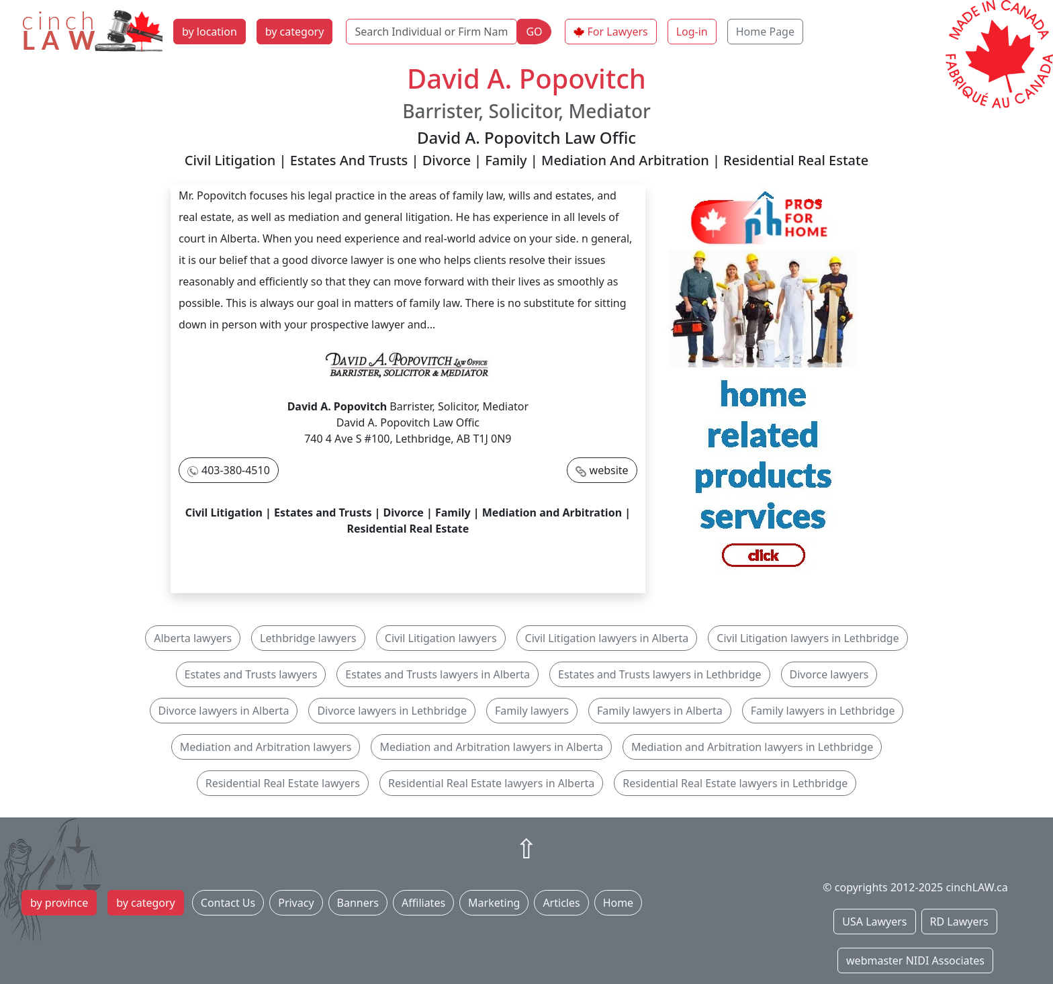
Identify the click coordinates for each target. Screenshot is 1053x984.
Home (618, 902)
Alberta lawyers (193, 638)
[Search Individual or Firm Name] (431, 31)
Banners (358, 902)
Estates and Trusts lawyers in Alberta (437, 674)
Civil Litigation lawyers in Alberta (607, 638)
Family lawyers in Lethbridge (823, 710)
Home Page (765, 31)
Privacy (296, 902)
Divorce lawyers (829, 674)
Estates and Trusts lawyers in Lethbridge (659, 674)
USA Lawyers (874, 921)
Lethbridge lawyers (308, 638)
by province (59, 902)
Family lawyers (532, 710)
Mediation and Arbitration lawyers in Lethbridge (752, 747)
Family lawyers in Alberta (660, 710)
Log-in (692, 31)
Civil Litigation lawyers (441, 638)
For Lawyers (618, 31)
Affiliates (423, 902)
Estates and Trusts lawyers (251, 674)
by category (294, 31)
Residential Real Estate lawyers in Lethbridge (735, 783)
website (609, 470)
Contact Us (228, 902)
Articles (561, 902)
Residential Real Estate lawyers (282, 783)
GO (534, 31)
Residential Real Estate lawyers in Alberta (491, 783)
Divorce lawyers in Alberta (223, 710)
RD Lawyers (959, 921)
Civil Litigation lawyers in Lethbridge (808, 638)
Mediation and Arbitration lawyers (266, 747)
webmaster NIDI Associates (915, 960)
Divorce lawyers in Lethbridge (392, 710)
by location (209, 31)
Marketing (494, 902)
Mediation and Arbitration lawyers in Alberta (491, 747)
